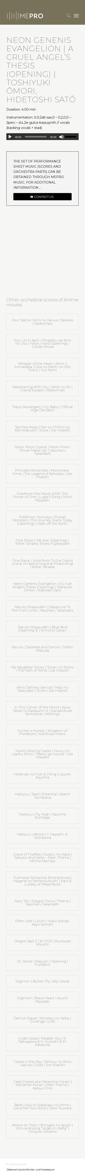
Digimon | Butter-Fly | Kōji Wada (42, 981)
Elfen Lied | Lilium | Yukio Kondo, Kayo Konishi (42, 922)
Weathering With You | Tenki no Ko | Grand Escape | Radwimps (42, 388)
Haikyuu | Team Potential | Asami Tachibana (42, 795)
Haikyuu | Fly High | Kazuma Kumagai (42, 816)
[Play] (10, 137)
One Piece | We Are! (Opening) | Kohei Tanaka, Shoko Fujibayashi (42, 542)
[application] (42, 136)
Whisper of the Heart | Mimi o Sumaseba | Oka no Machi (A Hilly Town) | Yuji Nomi (42, 366)
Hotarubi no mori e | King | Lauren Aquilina (42, 775)
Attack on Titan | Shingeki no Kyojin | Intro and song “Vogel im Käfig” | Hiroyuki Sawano (42, 1128)
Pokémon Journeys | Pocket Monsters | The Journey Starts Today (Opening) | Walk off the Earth (42, 520)
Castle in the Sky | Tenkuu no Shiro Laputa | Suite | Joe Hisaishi (42, 1063)
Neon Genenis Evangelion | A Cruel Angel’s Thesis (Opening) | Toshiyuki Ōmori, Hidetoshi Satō (42, 586)
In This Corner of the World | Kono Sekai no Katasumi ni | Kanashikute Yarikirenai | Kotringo (42, 710)
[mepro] (35, 16)
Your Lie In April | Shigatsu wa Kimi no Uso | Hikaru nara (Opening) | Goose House (42, 343)
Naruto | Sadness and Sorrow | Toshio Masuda (42, 648)
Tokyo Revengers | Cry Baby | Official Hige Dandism (42, 408)
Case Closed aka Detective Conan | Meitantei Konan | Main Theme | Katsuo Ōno (42, 1084)
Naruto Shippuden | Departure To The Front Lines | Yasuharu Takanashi (42, 608)
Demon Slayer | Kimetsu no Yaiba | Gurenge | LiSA (42, 1019)
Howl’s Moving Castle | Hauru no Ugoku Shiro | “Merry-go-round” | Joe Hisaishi (42, 754)
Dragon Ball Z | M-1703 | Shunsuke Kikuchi (42, 942)
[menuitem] (66, 16)
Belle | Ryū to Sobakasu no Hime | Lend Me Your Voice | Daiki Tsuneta (42, 1106)
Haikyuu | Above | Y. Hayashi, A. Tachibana (42, 835)
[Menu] (76, 15)
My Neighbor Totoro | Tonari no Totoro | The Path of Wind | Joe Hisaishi (42, 668)
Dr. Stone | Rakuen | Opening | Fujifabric (42, 963)
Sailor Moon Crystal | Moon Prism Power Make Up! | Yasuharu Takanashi (42, 450)
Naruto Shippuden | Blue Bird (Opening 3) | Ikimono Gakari (42, 628)
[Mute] (61, 137)
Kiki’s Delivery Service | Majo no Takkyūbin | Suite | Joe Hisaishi (42, 689)
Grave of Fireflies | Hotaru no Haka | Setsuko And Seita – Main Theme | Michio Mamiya (42, 857)
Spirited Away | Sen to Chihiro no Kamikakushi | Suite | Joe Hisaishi (42, 428)
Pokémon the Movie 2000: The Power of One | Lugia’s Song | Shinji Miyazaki (42, 496)
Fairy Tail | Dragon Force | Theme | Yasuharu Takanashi (42, 902)
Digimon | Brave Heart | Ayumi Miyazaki (42, 999)
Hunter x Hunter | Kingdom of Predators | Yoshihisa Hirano (42, 732)
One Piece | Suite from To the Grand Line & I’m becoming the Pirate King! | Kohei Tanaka (42, 563)
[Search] (66, 16)
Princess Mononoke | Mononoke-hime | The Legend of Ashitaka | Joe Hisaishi (42, 473)
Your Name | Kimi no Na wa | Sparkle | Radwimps (42, 321)
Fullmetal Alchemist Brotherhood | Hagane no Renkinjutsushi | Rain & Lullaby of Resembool (42, 880)
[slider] (36, 137)
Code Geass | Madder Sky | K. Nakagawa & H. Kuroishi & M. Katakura (42, 1041)
